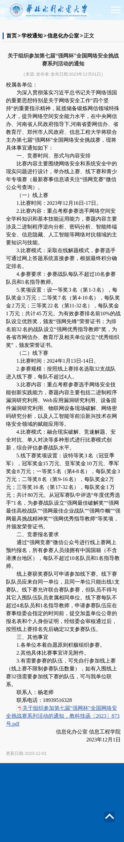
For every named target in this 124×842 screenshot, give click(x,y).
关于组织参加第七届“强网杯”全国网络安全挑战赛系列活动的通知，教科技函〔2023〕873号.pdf (63, 716)
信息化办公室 (63, 35)
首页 (11, 35)
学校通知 (32, 35)
